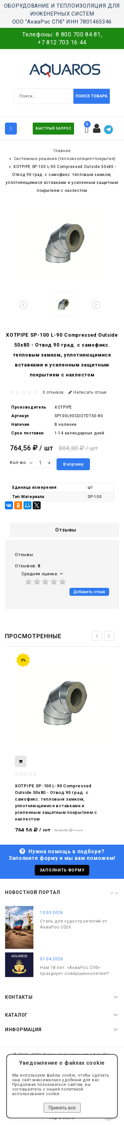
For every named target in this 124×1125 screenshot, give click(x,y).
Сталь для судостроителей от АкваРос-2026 (73, 924)
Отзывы (65, 530)
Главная (62, 150)
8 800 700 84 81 (78, 34)
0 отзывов (53, 392)
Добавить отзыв (89, 592)
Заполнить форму (62, 870)
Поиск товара (91, 96)
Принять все (62, 1107)
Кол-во (18, 462)
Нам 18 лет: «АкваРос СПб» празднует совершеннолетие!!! (74, 970)
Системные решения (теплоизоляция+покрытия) (65, 158)
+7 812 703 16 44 (62, 42)
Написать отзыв (87, 392)
